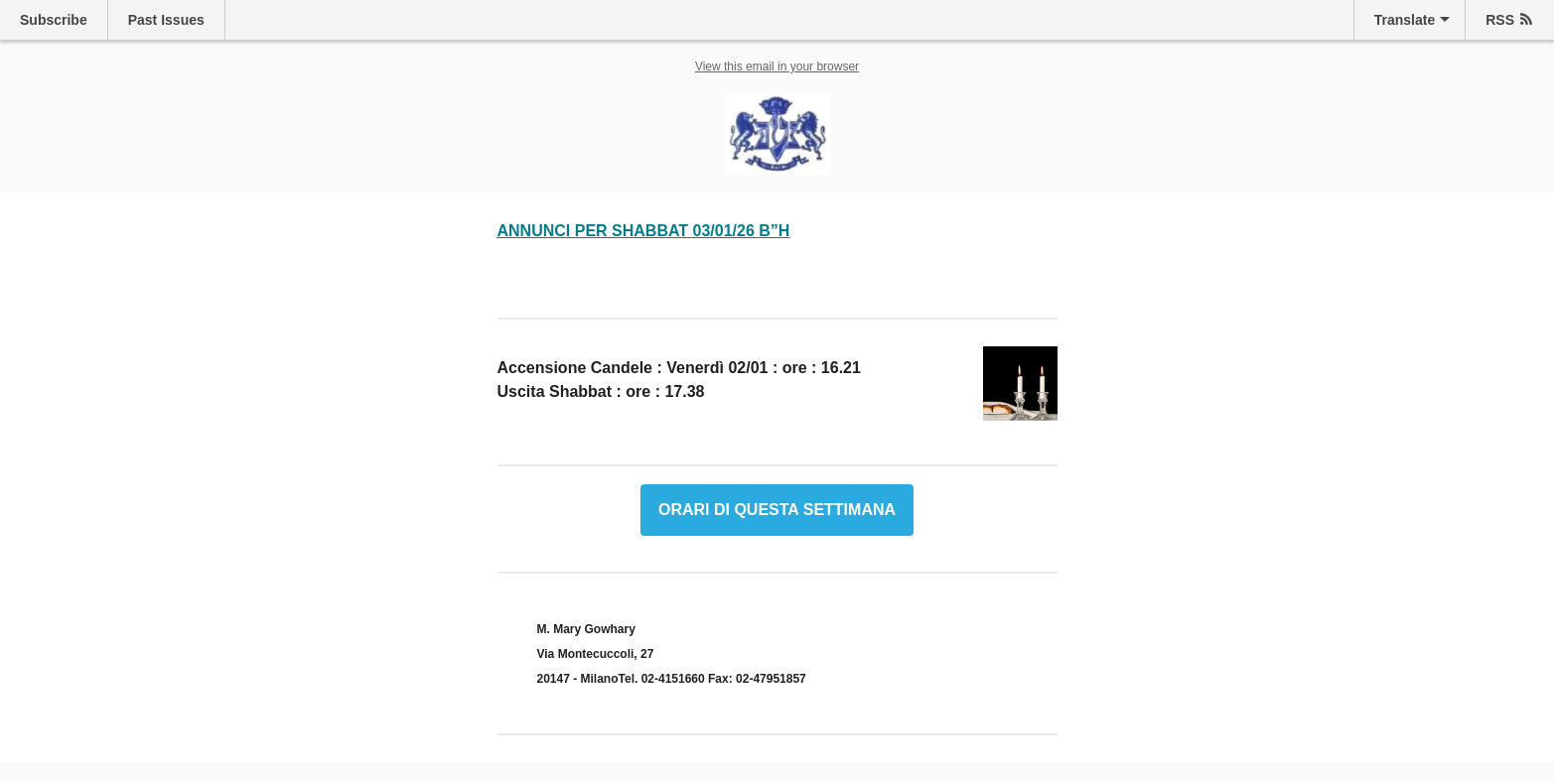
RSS (1499, 20)
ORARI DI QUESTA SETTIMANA (777, 510)
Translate (1404, 20)
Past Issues (166, 20)
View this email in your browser (777, 66)
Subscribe (53, 20)
